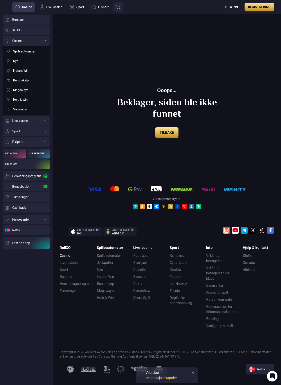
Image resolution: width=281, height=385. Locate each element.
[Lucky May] (26, 164)
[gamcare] (106, 369)
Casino (65, 256)
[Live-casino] (26, 121)
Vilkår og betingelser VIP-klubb (219, 273)
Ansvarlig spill (217, 292)
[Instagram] (226, 230)
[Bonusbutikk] (26, 186)
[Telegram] (244, 230)
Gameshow (141, 291)
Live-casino (69, 263)
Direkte (175, 270)
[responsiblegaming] (88, 369)
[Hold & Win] (26, 99)
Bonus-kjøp (105, 284)
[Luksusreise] (38, 153)
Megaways (105, 291)
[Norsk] (26, 230)
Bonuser (66, 277)
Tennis (175, 291)
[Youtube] (235, 230)
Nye (100, 270)
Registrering (259, 7)
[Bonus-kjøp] (26, 80)
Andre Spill (141, 298)
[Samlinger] (26, 109)
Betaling (212, 319)
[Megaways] (26, 90)
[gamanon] (120, 369)
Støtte (247, 256)
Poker (137, 284)
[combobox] (260, 369)
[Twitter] (252, 230)
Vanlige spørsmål (219, 326)
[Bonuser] (26, 20)
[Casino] (26, 41)
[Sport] (26, 131)
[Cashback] (26, 207)
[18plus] (70, 369)
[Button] (118, 7)
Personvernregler (219, 299)
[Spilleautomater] (26, 51)
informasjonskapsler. (161, 378)
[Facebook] (270, 230)
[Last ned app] (26, 243)
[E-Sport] (26, 142)
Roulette (139, 270)
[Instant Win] (26, 71)
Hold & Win (105, 298)
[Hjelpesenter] (26, 219)
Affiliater (249, 270)
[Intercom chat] (272, 376)
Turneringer (68, 291)
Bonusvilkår (215, 285)
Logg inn (230, 7)
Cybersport (178, 263)
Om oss (249, 263)
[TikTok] (261, 230)
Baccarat (139, 277)
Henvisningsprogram (76, 284)
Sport (64, 270)
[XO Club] (26, 30)
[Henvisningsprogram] (26, 176)
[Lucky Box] (14, 153)
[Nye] (26, 61)
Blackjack (140, 263)
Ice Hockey (178, 284)
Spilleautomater (109, 256)
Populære (140, 256)
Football (176, 277)
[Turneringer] (26, 197)
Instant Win (105, 277)
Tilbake (167, 132)
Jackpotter (105, 263)
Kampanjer (178, 256)
